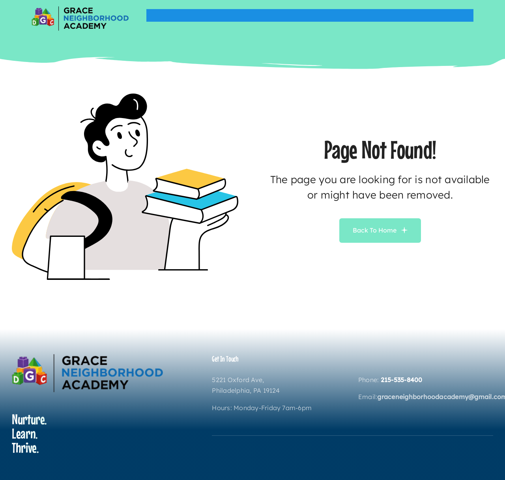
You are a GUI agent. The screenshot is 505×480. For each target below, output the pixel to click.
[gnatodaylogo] (80, 9)
